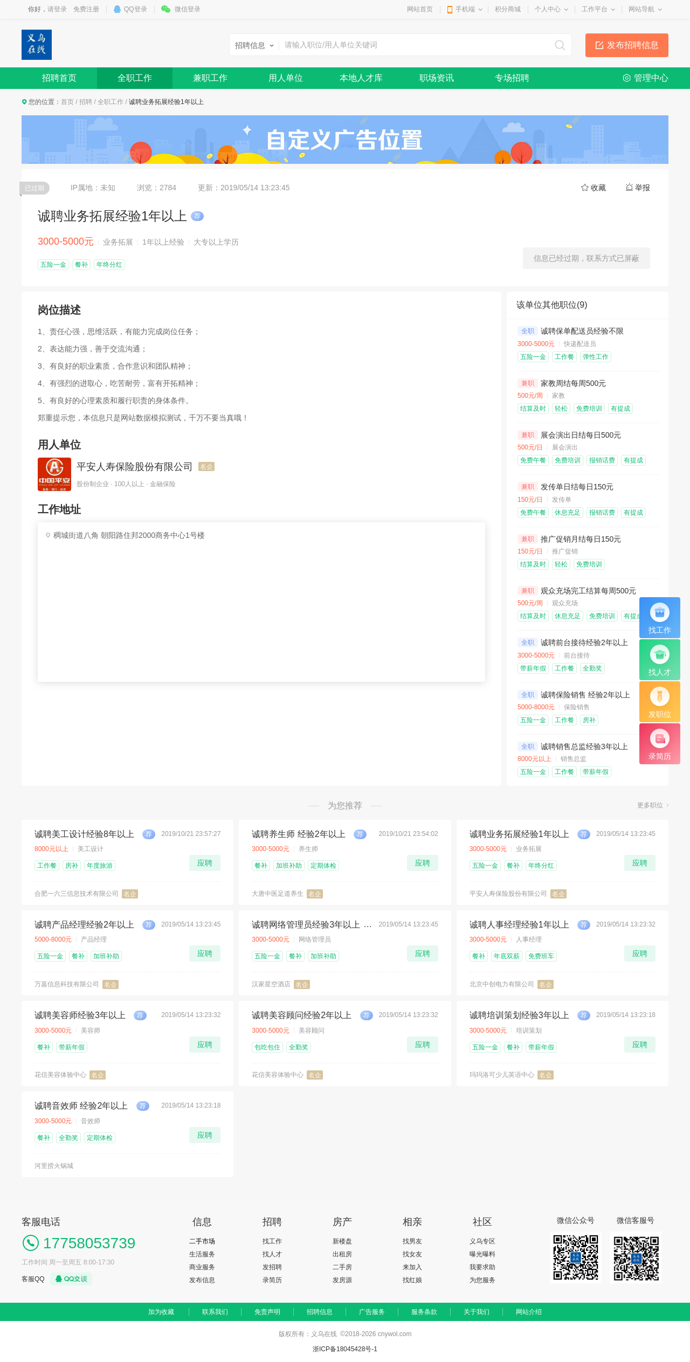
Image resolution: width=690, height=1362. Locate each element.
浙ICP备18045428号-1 (345, 1349)
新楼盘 (342, 1241)
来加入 (412, 1267)
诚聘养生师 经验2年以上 (298, 834)
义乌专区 (482, 1241)
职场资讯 (436, 77)
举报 (642, 187)
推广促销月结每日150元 (581, 539)
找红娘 (412, 1280)
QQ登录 (135, 9)
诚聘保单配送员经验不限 (582, 331)
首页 (67, 102)
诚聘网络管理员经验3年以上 (306, 924)
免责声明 (267, 1312)
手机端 (465, 9)
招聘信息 (320, 1312)
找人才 (272, 1254)
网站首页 (420, 9)
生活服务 (202, 1254)
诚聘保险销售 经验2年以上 (585, 694)
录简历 (272, 1280)
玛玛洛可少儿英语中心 (502, 1074)
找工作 (272, 1241)
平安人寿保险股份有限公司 (135, 466)
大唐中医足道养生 (277, 893)
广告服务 (372, 1312)
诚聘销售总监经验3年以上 (584, 746)
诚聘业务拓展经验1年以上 (519, 834)
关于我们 (476, 1312)
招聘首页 (59, 77)
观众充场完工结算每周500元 (588, 590)
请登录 (57, 9)
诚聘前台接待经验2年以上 (584, 642)
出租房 (342, 1254)
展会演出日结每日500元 (581, 435)
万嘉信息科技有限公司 (66, 984)
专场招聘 (512, 77)
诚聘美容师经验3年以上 (80, 1015)
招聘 (85, 102)
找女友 (412, 1254)
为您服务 (482, 1280)
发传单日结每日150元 (577, 486)
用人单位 (285, 77)
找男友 (412, 1241)
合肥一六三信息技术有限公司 (76, 893)
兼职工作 (210, 77)
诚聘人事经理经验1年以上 (519, 924)
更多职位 (650, 805)
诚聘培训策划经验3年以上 (519, 1015)
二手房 (342, 1267)
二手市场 (202, 1241)
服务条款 (424, 1312)
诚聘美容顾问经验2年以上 (301, 1015)
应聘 (204, 863)
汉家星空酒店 (271, 984)
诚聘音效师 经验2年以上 (81, 1105)
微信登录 (188, 9)
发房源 (342, 1280)
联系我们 (215, 1312)
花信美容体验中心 (60, 1074)
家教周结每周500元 (573, 383)
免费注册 (86, 9)
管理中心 (651, 77)
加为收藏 (161, 1312)
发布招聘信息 (633, 45)
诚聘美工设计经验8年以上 (84, 834)
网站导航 (641, 9)
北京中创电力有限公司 (502, 984)
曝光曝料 (482, 1254)
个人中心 (548, 9)
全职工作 (135, 77)
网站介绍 (529, 1312)
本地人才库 (361, 77)
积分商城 (508, 9)
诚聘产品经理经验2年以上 (84, 924)
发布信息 (202, 1280)
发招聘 (272, 1267)
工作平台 (595, 9)
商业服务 (202, 1267)
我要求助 (482, 1267)
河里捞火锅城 (53, 1166)
